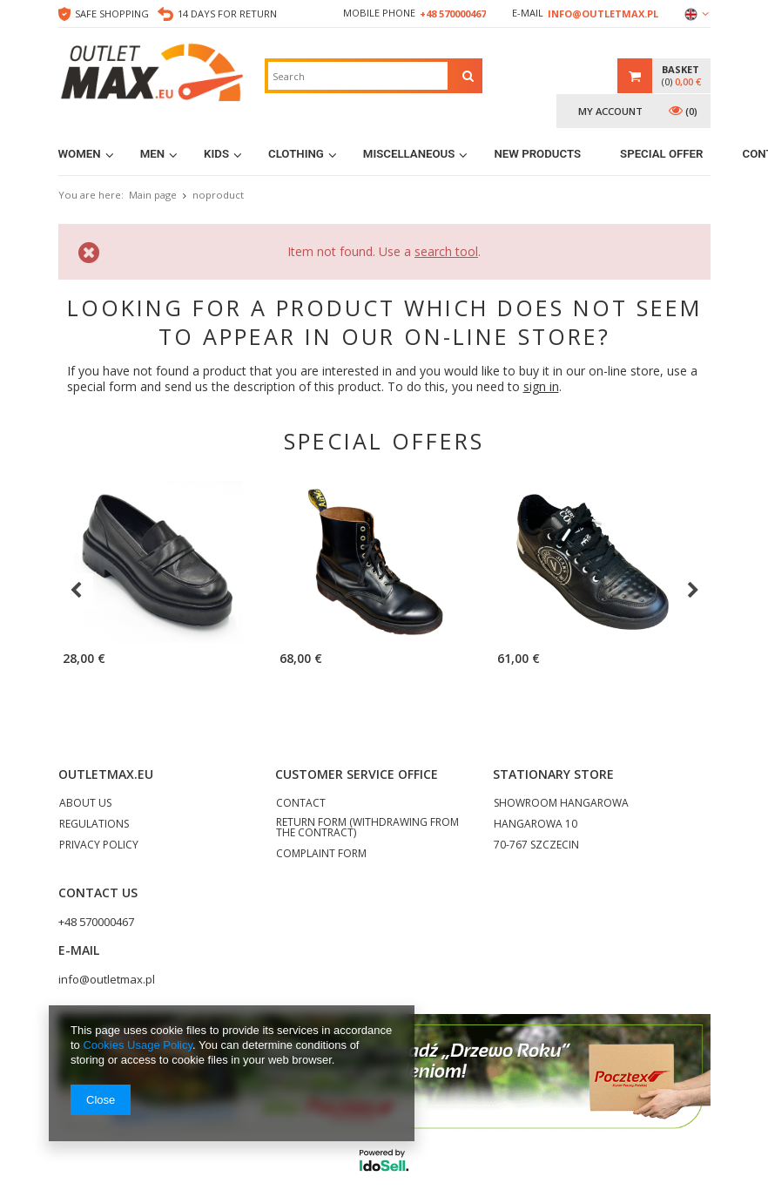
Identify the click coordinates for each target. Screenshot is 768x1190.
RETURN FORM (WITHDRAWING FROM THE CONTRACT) (367, 828)
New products (537, 153)
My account (610, 111)
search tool (446, 251)
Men (152, 153)
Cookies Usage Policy (137, 1044)
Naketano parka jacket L (695, 659)
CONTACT (301, 804)
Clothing (296, 153)
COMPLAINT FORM (321, 855)
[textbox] (358, 76)
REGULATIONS (94, 825)
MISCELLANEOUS (409, 153)
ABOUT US (85, 804)
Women (79, 153)
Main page (153, 194)
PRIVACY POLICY (98, 846)
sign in (541, 386)
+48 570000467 (453, 13)
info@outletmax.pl (603, 13)
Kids (216, 153)
